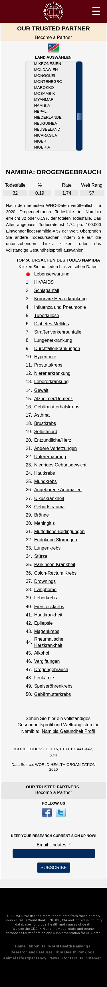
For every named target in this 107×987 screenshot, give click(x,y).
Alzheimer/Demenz (53, 398)
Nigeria (42, 147)
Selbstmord (45, 431)
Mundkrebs (45, 481)
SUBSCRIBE (54, 867)
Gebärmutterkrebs (52, 694)
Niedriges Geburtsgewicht (60, 464)
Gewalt (41, 390)
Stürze (40, 556)
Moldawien (46, 69)
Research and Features (32, 952)
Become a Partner (53, 37)
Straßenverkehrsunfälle (57, 332)
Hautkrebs (44, 473)
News (54, 958)
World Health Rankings (69, 946)
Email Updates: (53, 844)
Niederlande (48, 117)
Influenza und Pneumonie (60, 307)
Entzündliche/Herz (52, 440)
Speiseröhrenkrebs (53, 686)
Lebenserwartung (52, 274)
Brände (41, 515)
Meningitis (44, 523)
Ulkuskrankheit (49, 498)
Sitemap (94, 958)
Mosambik (44, 93)
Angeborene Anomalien (58, 489)
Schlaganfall (46, 290)
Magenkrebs (46, 631)
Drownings (45, 581)
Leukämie (44, 677)
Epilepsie (43, 623)
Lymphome (45, 589)
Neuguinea (45, 123)
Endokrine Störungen (55, 539)
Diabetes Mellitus (51, 323)
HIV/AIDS (44, 282)
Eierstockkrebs (49, 606)
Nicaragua (45, 135)
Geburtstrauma (49, 506)
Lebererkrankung (51, 381)
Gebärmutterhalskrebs (56, 406)
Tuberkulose (46, 315)
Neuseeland (47, 129)
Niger (40, 141)
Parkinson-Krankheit (54, 564)
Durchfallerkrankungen (57, 348)
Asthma (42, 415)
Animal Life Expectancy (24, 958)
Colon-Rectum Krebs (55, 573)
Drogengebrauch (51, 669)
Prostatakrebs (48, 365)
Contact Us (72, 958)
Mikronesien (47, 63)
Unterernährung (50, 456)
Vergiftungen (47, 661)
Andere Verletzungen (55, 448)
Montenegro (48, 81)
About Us (37, 946)
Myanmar (44, 99)
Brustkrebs (45, 423)
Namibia (42, 105)
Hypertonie (45, 356)
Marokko (44, 87)
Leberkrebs (45, 597)
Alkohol (41, 653)
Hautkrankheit (48, 614)
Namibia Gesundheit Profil (68, 731)
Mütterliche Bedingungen (59, 531)
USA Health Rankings (75, 952)
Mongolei (44, 75)
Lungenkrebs (47, 548)
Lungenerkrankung (53, 340)
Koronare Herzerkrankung (60, 298)
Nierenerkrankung (52, 373)
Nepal (40, 111)
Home (20, 946)
